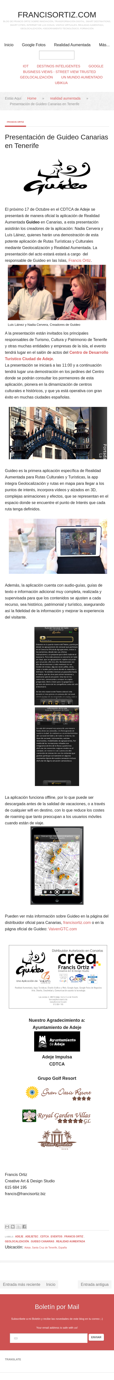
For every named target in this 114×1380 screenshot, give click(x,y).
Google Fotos (33, 45)
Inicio (9, 45)
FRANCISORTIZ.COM (57, 14)
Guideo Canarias (43, 1241)
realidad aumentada (66, 98)
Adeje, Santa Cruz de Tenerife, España (45, 1247)
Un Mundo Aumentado (82, 77)
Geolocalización (36, 77)
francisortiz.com (77, 922)
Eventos (57, 1236)
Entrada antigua (95, 1284)
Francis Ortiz (15, 122)
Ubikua (61, 83)
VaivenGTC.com (62, 929)
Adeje (19, 1236)
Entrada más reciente (21, 1284)
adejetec (32, 1236)
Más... (104, 45)
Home (32, 98)
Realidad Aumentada (72, 45)
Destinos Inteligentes (58, 66)
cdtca (44, 1236)
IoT (25, 66)
